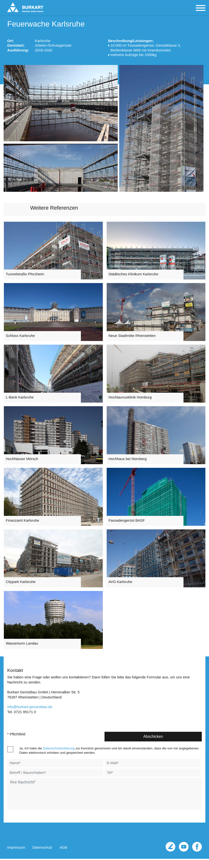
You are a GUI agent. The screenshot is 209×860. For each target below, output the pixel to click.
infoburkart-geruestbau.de (29, 709)
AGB (63, 849)
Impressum (16, 849)
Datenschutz (42, 849)
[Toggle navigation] (200, 8)
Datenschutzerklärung (58, 750)
